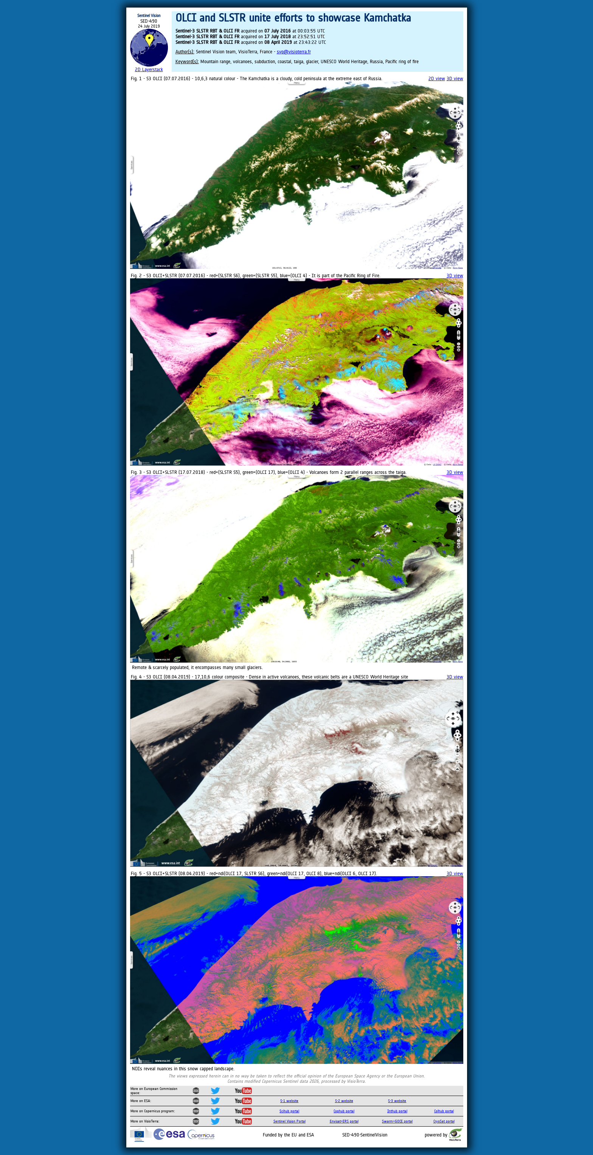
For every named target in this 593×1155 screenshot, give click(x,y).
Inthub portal (397, 1111)
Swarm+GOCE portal (397, 1121)
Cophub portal (344, 1111)
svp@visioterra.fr (294, 51)
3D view (455, 78)
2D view (436, 78)
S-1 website (289, 1101)
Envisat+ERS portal (344, 1121)
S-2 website (344, 1101)
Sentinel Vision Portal (289, 1121)
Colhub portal (444, 1111)
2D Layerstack (149, 69)
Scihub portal (289, 1111)
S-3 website (397, 1101)
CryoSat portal (444, 1121)
